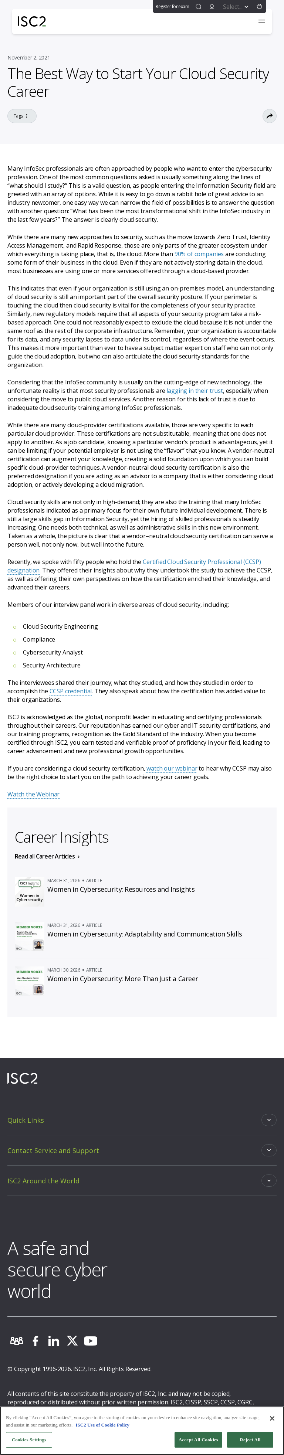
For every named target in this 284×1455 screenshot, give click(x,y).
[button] (259, 6)
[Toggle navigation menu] (261, 21)
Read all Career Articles (45, 856)
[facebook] (35, 1341)
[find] (198, 6)
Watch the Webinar (33, 794)
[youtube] (90, 1341)
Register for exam (172, 6)
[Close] (272, 1420)
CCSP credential (71, 691)
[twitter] (72, 1341)
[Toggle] (142, 1120)
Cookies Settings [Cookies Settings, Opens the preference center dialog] (29, 1442)
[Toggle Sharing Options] (270, 116)
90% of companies (199, 254)
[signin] (212, 6)
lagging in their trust (194, 391)
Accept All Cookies (198, 1442)
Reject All (250, 1442)
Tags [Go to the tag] (22, 116)
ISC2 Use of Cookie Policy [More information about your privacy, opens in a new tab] (102, 1426)
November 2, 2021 (28, 57)
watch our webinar (171, 768)
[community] (16, 1341)
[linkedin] (53, 1341)
